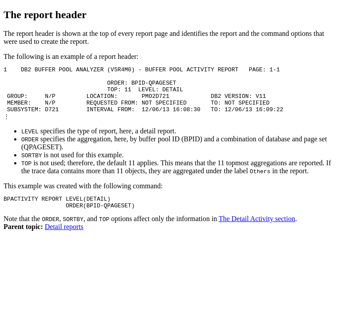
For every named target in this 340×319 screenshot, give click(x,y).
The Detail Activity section (257, 231)
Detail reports (64, 239)
